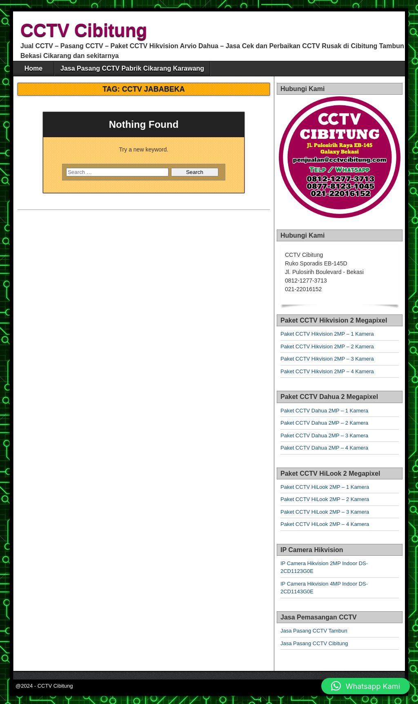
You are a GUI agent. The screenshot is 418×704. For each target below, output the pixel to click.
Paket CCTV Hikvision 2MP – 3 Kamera (327, 359)
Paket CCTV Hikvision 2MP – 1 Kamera (327, 334)
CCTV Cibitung (83, 30)
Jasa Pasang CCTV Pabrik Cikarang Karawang (132, 68)
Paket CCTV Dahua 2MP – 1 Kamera (324, 411)
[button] (365, 686)
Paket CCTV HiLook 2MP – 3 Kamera (324, 512)
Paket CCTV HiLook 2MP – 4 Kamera (324, 524)
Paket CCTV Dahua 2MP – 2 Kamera (324, 423)
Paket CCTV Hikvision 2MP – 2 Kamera (327, 346)
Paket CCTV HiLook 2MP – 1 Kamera (324, 487)
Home (33, 68)
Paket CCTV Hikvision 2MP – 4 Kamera (327, 371)
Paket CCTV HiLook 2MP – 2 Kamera (324, 499)
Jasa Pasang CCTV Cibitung (314, 643)
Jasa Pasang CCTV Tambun (313, 631)
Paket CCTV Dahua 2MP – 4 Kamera (324, 448)
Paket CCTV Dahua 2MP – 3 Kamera (324, 435)
